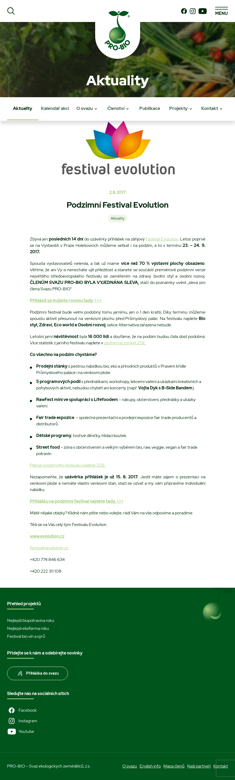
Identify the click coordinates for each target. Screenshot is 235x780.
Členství (116, 108)
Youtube (20, 731)
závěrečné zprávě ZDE (124, 343)
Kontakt (209, 108)
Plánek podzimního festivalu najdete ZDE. (68, 465)
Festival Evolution (162, 239)
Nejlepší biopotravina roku (30, 620)
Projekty (178, 108)
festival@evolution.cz (49, 548)
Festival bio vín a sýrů (26, 636)
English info (150, 766)
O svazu (84, 108)
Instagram (22, 721)
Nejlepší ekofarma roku (28, 628)
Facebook (22, 710)
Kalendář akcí (55, 108)
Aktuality (22, 108)
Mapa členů (174, 766)
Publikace (149, 108)
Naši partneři (199, 766)
